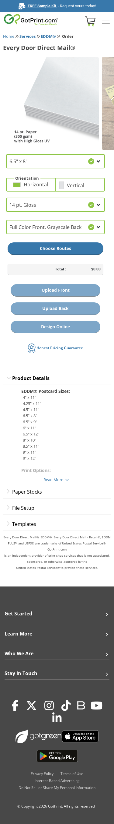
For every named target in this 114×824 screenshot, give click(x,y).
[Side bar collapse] (106, 21)
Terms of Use (71, 773)
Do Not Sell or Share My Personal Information (57, 787)
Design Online (55, 326)
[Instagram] (49, 705)
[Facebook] (15, 705)
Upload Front (56, 290)
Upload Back (55, 308)
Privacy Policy (42, 773)
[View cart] (89, 21)
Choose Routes (55, 248)
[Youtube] (96, 705)
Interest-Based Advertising (57, 780)
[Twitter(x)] (31, 705)
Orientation (27, 178)
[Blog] (81, 705)
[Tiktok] (66, 705)
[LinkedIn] (57, 718)
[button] (32, 186)
